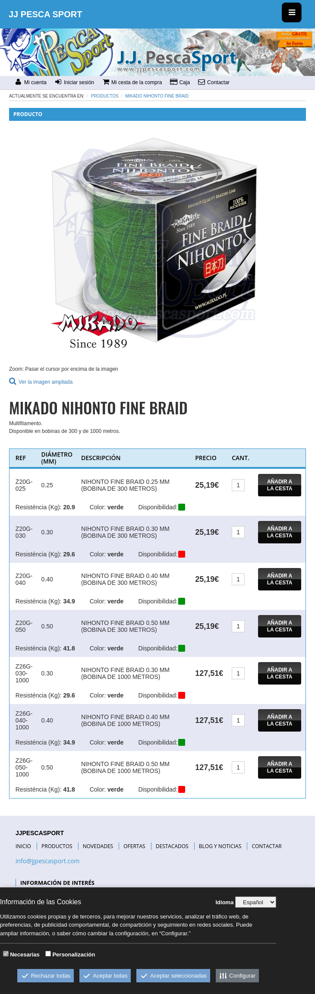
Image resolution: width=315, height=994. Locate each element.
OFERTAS (134, 846)
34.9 (69, 601)
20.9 (69, 507)
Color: (98, 507)
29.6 (69, 554)
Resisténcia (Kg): (39, 507)
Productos (105, 96)
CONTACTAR (266, 846)
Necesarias (25, 954)
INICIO (23, 846)
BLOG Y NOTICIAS (220, 846)
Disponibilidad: (157, 507)
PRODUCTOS (56, 846)
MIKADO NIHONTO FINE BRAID (157, 96)
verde (115, 507)
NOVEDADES (98, 846)
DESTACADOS (172, 846)
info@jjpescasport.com (48, 861)
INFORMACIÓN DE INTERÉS (57, 883)
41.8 (69, 648)
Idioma (224, 902)
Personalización (73, 954)
